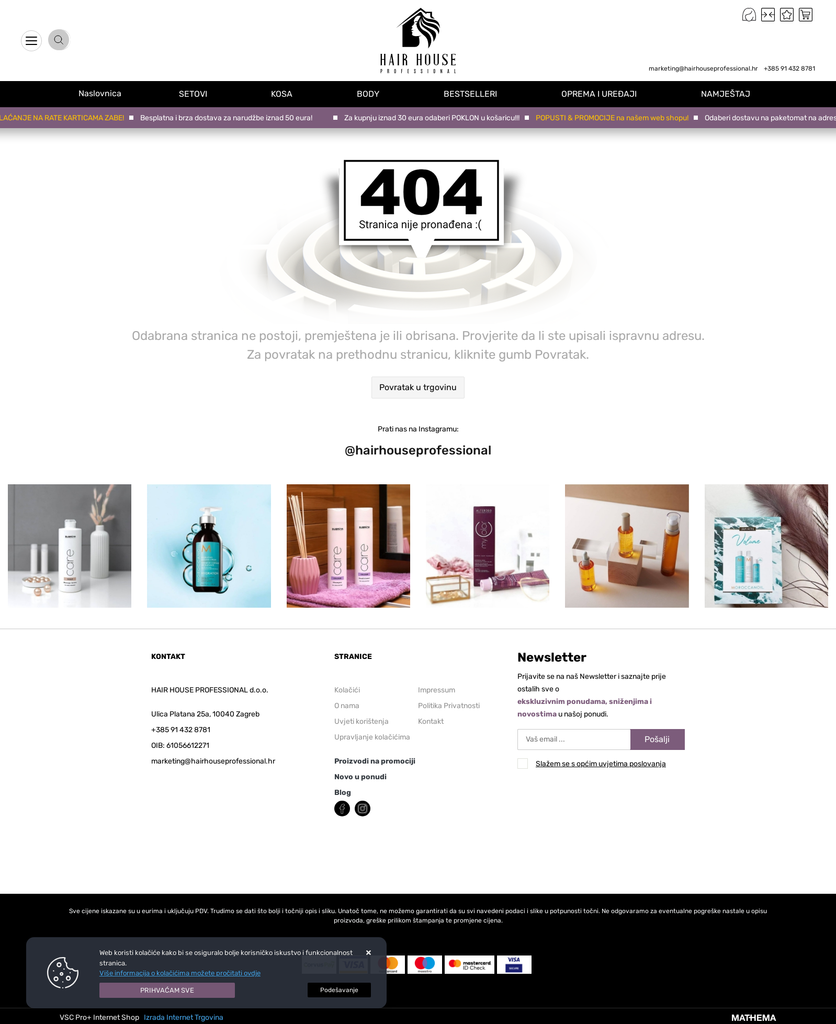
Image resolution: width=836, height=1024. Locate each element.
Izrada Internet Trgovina (183, 1017)
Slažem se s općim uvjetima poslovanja (601, 763)
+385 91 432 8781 (789, 68)
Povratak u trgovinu (418, 387)
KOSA (290, 93)
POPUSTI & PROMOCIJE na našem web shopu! (614, 117)
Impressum (436, 690)
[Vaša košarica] (805, 14)
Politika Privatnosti (449, 705)
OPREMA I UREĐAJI (603, 93)
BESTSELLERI (476, 93)
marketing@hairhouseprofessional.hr (703, 68)
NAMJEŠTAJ (728, 93)
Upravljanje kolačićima (372, 737)
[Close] (167, 990)
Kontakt (431, 721)
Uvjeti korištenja (361, 721)
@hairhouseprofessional (418, 450)
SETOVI (203, 93)
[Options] (339, 990)
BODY (375, 93)
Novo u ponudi (360, 776)
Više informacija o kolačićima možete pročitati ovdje (180, 973)
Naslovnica (104, 93)
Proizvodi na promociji (374, 761)
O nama (346, 705)
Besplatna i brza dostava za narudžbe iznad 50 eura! (229, 117)
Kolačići (347, 690)
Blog (342, 792)
